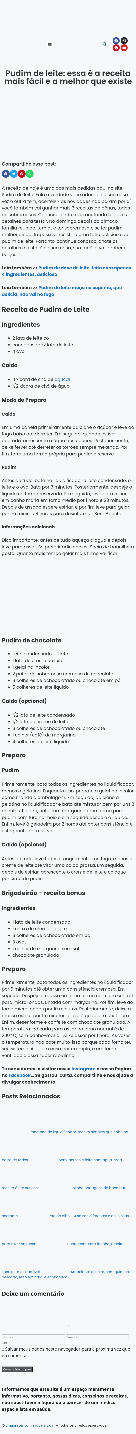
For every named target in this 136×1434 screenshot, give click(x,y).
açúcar (62, 379)
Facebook (19, 1075)
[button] (50, 44)
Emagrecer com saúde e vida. (30, 1429)
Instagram (84, 1069)
